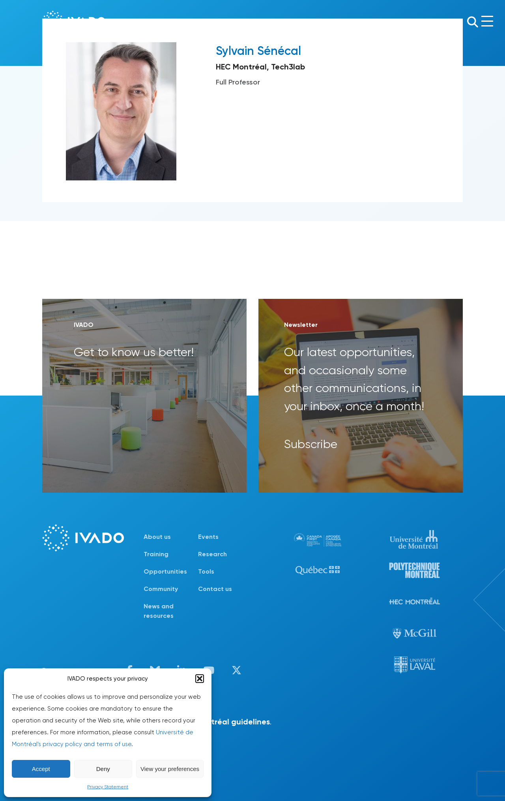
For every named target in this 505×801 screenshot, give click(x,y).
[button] (200, 679)
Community (161, 589)
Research (212, 554)
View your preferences (169, 768)
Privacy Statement (107, 787)
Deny (103, 768)
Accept (41, 768)
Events (208, 536)
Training (156, 554)
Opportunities (165, 571)
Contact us (215, 589)
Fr (457, 21)
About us (157, 536)
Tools (206, 571)
